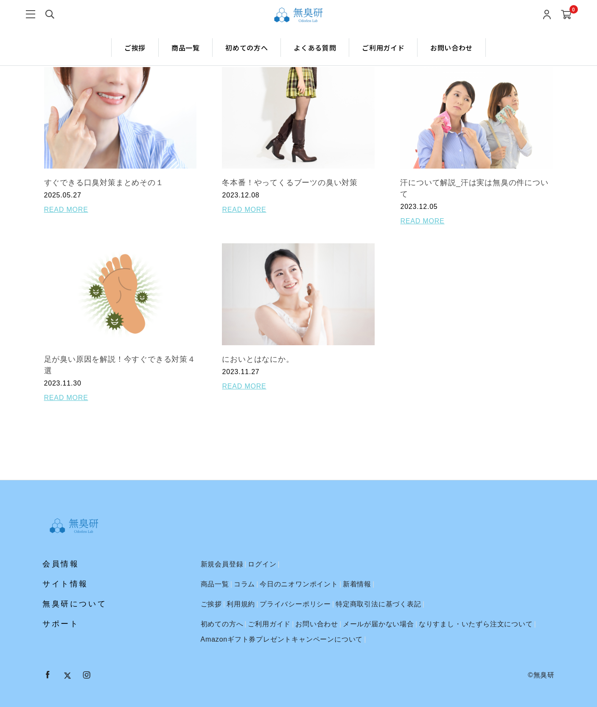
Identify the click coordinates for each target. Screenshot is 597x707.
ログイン (262, 564)
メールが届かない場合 (378, 624)
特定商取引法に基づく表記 (378, 604)
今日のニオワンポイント (299, 584)
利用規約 (241, 604)
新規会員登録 (222, 564)
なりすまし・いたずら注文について (476, 624)
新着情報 (357, 584)
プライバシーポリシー (295, 604)
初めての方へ (246, 47)
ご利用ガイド (383, 47)
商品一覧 (185, 47)
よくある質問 (315, 47)
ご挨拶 (135, 47)
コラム (244, 584)
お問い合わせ (451, 47)
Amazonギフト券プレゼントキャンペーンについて (282, 639)
